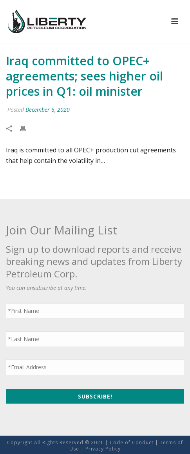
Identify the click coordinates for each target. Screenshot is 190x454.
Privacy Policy (103, 448)
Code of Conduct (132, 442)
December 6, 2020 (47, 109)
